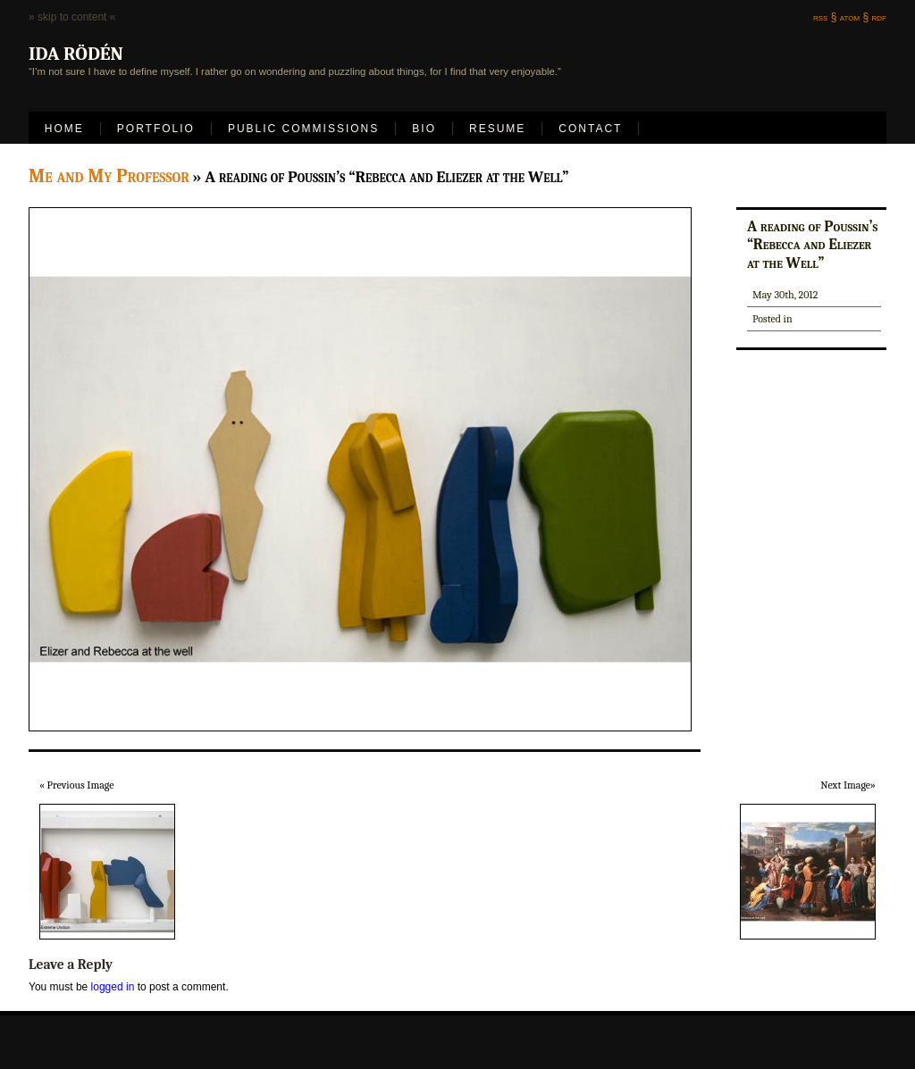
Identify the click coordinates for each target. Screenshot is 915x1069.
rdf (879, 17)
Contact (590, 128)
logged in (113, 987)
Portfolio (156, 128)
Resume (497, 128)
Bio (424, 128)
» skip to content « (72, 17)
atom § (854, 17)
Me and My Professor (109, 176)
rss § (824, 17)
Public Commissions (303, 128)
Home (64, 128)
